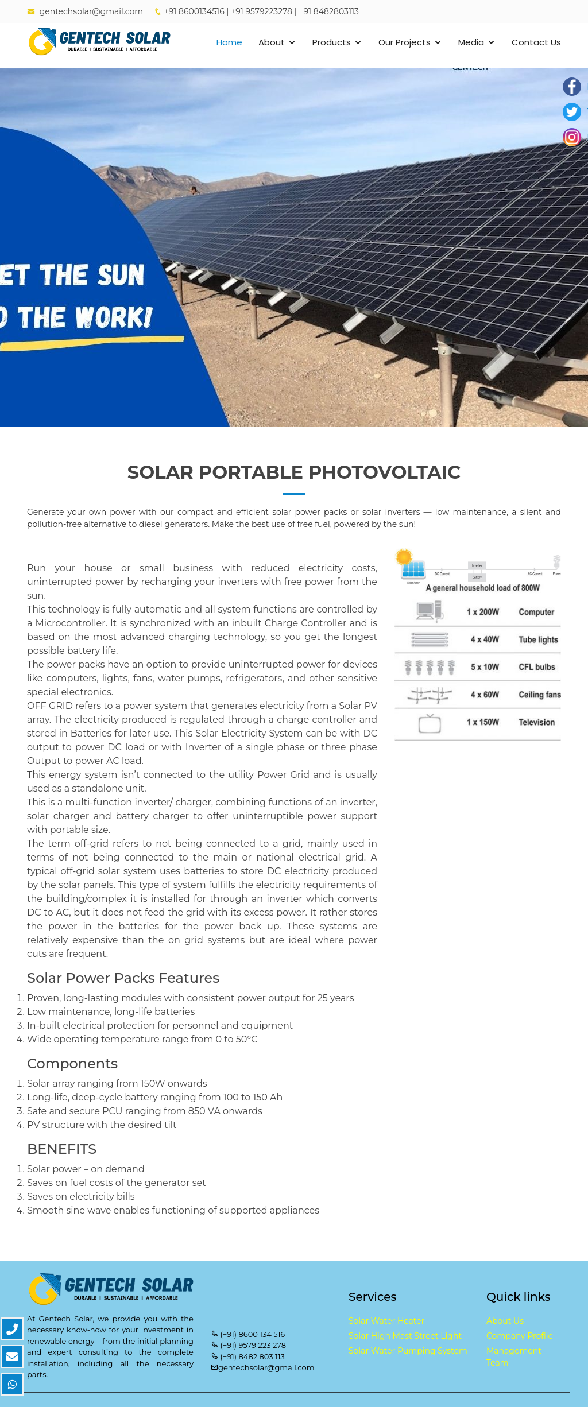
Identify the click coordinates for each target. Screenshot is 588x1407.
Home (229, 42)
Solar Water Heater (386, 1321)
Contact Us (536, 42)
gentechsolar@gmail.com (91, 11)
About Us (505, 1321)
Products (331, 42)
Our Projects (404, 42)
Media (471, 42)
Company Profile (519, 1336)
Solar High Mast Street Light (405, 1336)
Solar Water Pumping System (408, 1351)
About (271, 42)
